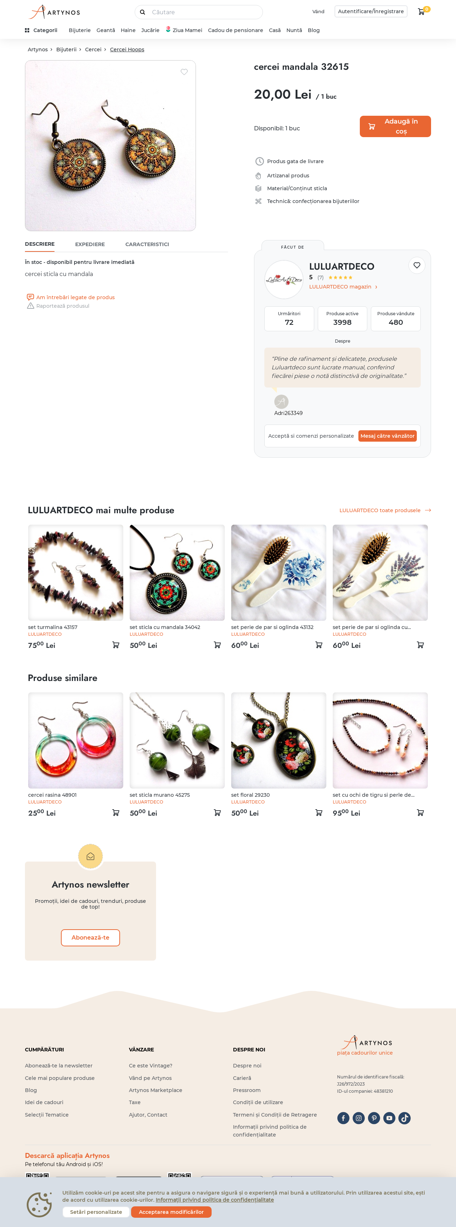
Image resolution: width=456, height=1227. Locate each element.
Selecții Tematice (47, 1115)
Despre (342, 341)
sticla (320, 188)
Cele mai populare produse (60, 1078)
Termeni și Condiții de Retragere (275, 1115)
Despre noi (247, 1065)
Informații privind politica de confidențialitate (215, 1200)
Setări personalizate (96, 1212)
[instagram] (358, 1118)
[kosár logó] (421, 11)
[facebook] (343, 1118)
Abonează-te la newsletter (59, 1065)
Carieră (242, 1078)
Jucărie (150, 30)
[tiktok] (404, 1118)
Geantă (106, 30)
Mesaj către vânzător (388, 436)
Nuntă (294, 30)
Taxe (135, 1102)
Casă (275, 30)
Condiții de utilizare (258, 1102)
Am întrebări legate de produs (70, 297)
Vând (318, 11)
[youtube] (389, 1118)
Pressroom (247, 1090)
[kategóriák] (44, 30)
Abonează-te (90, 937)
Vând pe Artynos (150, 1078)
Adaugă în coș (393, 126)
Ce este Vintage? (150, 1065)
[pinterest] (374, 1118)
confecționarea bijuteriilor (325, 201)
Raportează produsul (57, 306)
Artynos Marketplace (155, 1090)
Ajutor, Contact (148, 1115)
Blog (314, 30)
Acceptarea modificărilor (171, 1212)
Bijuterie (80, 30)
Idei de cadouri (44, 1102)
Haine (128, 30)
